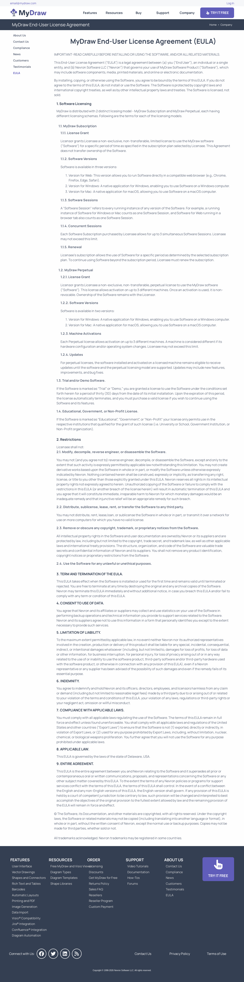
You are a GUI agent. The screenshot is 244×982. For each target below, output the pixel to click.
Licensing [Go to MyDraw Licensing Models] (96, 866)
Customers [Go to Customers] (21, 60)
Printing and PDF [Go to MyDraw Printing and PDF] (23, 901)
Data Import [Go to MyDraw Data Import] (20, 912)
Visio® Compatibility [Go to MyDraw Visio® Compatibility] (26, 918)
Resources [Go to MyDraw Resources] (114, 13)
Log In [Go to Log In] (230, 3)
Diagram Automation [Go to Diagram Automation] (26, 935)
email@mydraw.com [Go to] (23, 3)
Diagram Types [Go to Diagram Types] (60, 872)
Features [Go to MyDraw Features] (90, 13)
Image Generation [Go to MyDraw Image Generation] (24, 907)
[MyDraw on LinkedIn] (65, 954)
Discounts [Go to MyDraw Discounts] (96, 872)
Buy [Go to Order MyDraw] (139, 13)
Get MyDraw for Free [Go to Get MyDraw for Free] (103, 878)
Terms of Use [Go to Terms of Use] (216, 953)
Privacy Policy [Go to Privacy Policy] (179, 953)
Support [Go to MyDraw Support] (162, 13)
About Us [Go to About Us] (19, 35)
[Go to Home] (28, 13)
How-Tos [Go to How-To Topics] (133, 878)
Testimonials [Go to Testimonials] (22, 67)
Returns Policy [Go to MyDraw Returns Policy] (99, 883)
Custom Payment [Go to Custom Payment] (101, 907)
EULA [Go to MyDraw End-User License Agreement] (16, 73)
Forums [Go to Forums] (132, 883)
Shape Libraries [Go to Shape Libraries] (61, 883)
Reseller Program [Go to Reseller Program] (101, 901)
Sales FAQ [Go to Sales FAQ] (96, 889)
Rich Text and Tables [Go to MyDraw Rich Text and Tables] (26, 883)
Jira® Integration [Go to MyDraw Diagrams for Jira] (23, 924)
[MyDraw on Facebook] (41, 954)
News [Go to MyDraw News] (17, 54)
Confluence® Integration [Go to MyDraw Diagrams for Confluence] (29, 930)
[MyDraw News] (77, 954)
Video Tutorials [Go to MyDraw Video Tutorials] (137, 866)
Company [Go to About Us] (187, 13)
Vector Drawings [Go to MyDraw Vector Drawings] (23, 872)
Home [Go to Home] (213, 24)
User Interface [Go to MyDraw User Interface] (22, 866)
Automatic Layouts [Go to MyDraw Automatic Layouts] (25, 895)
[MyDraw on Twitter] (53, 954)
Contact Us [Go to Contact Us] (21, 41)
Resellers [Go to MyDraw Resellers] (95, 895)
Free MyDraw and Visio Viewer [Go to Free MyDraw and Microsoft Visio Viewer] (69, 866)
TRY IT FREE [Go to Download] (217, 12)
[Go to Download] (218, 869)
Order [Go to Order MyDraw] (93, 859)
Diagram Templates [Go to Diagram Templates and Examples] (64, 878)
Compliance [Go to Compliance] (21, 48)
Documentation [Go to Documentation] (138, 872)
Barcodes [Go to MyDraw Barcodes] (18, 889)
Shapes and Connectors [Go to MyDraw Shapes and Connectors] (29, 878)
